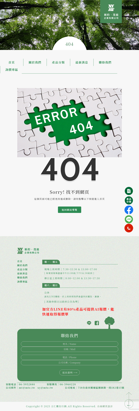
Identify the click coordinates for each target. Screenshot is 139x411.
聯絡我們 (105, 62)
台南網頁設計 (105, 406)
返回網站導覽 (69, 209)
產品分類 (58, 62)
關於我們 (35, 62)
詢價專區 (11, 69)
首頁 (11, 62)
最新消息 (81, 62)
